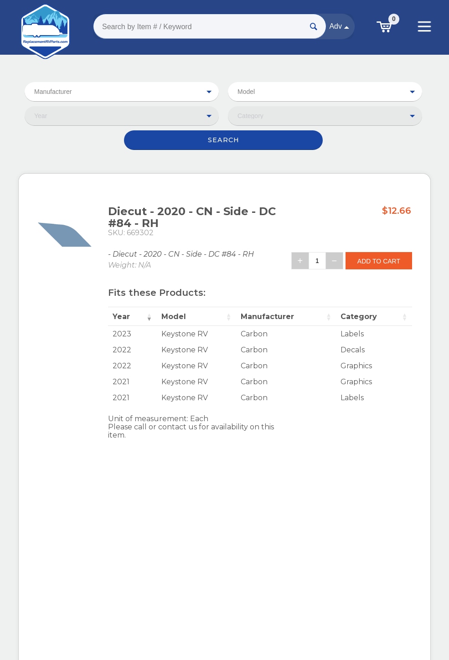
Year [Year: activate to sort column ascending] (121, 316)
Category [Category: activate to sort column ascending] (359, 316)
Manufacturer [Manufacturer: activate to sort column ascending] (267, 316)
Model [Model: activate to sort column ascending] (173, 316)
